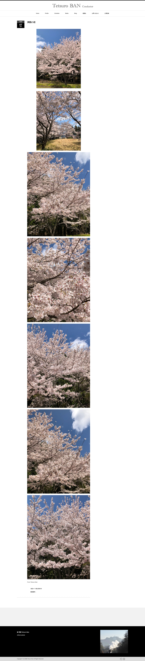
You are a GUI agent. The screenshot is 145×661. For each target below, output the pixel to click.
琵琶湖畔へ (33, 592)
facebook (124, 659)
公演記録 (106, 13)
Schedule (56, 13)
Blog (75, 13)
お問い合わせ (95, 13)
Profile (46, 13)
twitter (121, 659)
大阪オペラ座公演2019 (36, 588)
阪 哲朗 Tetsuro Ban (23, 632)
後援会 (84, 13)
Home (37, 13)
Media (66, 13)
